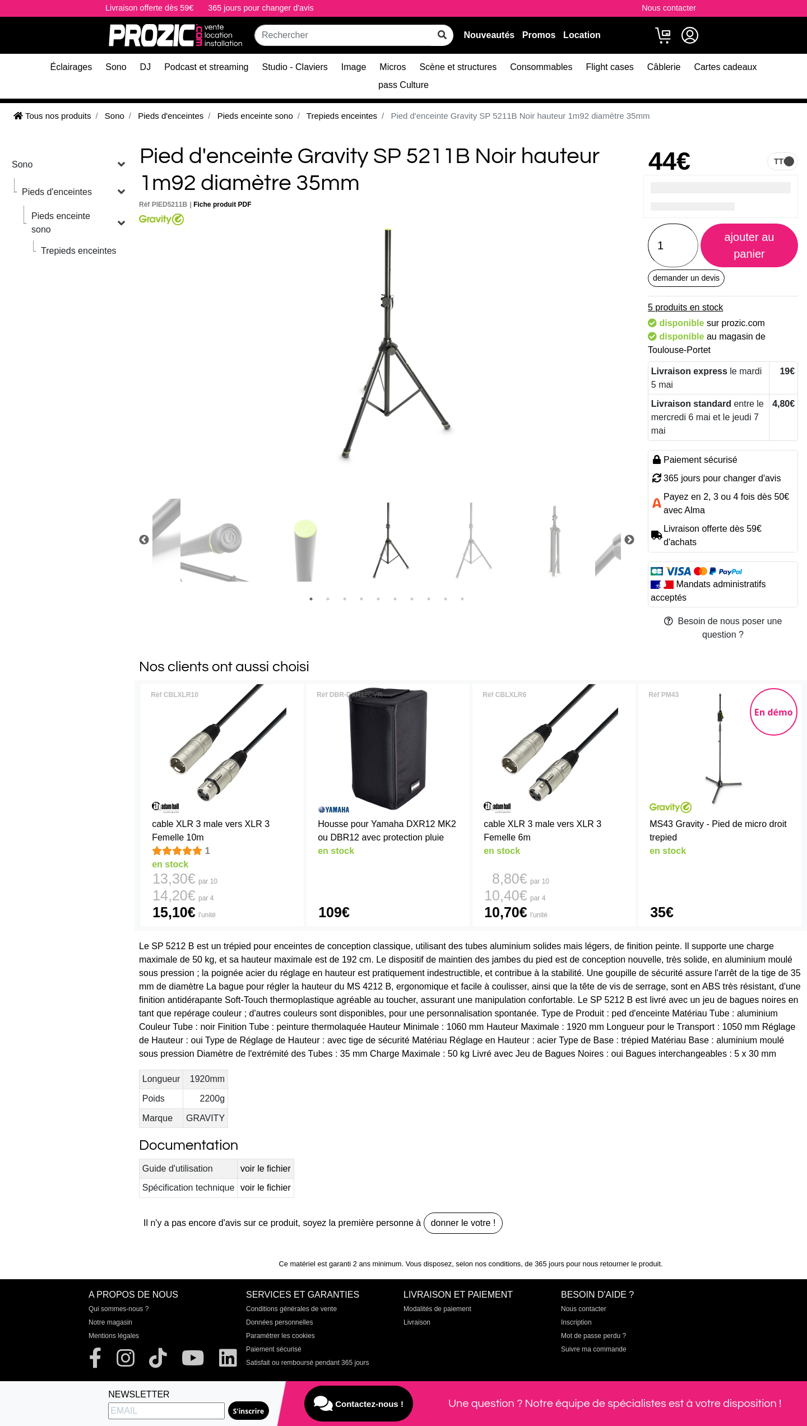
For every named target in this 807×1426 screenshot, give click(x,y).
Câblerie (664, 67)
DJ (145, 67)
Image (353, 67)
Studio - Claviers (294, 67)
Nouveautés (488, 35)
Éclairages (71, 67)
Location (582, 35)
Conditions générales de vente (291, 1309)
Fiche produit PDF (222, 204)
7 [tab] (412, 599)
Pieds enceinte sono (60, 222)
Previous (144, 540)
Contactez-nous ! (359, 1403)
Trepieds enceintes (79, 251)
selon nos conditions (488, 1264)
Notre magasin (110, 1322)
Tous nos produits (52, 115)
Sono (115, 67)
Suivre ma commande (594, 1349)
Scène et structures (458, 67)
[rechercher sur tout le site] (442, 35)
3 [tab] (344, 599)
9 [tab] (445, 599)
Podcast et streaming (206, 67)
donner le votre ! (463, 1223)
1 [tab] (311, 599)
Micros (392, 67)
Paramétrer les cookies (280, 1336)
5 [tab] (378, 599)
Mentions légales (114, 1336)
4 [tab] (361, 599)
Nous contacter (669, 7)
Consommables (541, 67)
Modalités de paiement (437, 1309)
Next (629, 540)
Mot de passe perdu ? (593, 1336)
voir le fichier (265, 1168)
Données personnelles (279, 1322)
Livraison (417, 1322)
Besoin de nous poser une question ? (723, 627)
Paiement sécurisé (274, 1349)
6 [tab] (395, 599)
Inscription (576, 1322)
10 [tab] (462, 599)
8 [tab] (428, 599)
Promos (539, 35)
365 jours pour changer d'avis (260, 7)
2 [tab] (327, 599)
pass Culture (403, 85)
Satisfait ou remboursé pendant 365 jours (307, 1363)
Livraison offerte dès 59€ (149, 7)
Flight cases (609, 67)
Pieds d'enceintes (57, 192)
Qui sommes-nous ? (119, 1309)
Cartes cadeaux (725, 67)
